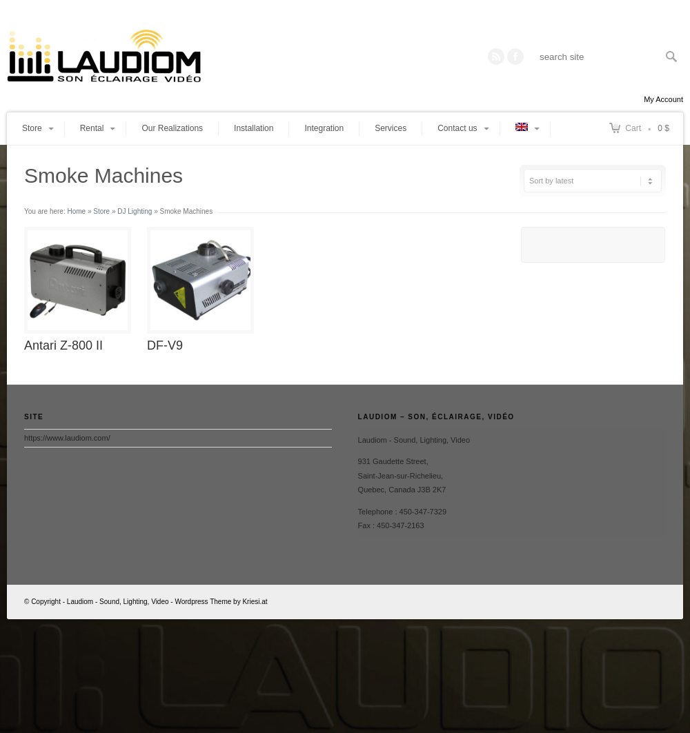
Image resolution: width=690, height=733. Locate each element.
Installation (253, 128)
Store (101, 211)
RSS (496, 56)
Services (390, 128)
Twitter (515, 56)
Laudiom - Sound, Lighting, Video (118, 601)
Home (76, 211)
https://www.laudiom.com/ (67, 438)
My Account (663, 99)
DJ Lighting (134, 211)
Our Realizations (172, 128)
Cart (633, 128)
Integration (324, 128)
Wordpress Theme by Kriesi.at (221, 601)
